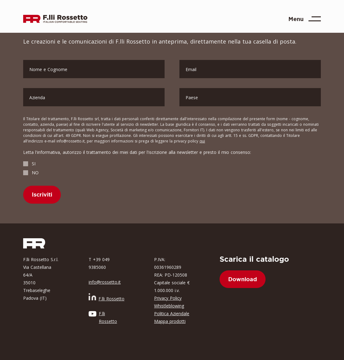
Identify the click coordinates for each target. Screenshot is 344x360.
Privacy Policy (168, 298)
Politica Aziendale (171, 313)
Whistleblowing (169, 306)
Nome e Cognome (48, 69)
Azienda (37, 97)
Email (191, 69)
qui (202, 141)
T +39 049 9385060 (99, 263)
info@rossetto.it (105, 282)
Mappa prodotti (170, 321)
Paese (192, 97)
